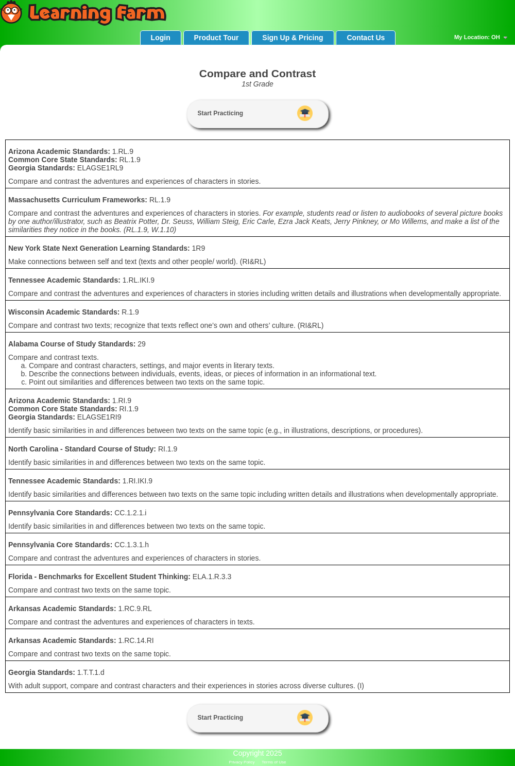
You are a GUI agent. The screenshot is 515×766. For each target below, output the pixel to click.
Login (160, 37)
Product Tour (216, 37)
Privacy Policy (242, 762)
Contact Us (366, 37)
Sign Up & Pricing (292, 37)
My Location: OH (482, 37)
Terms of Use (274, 762)
